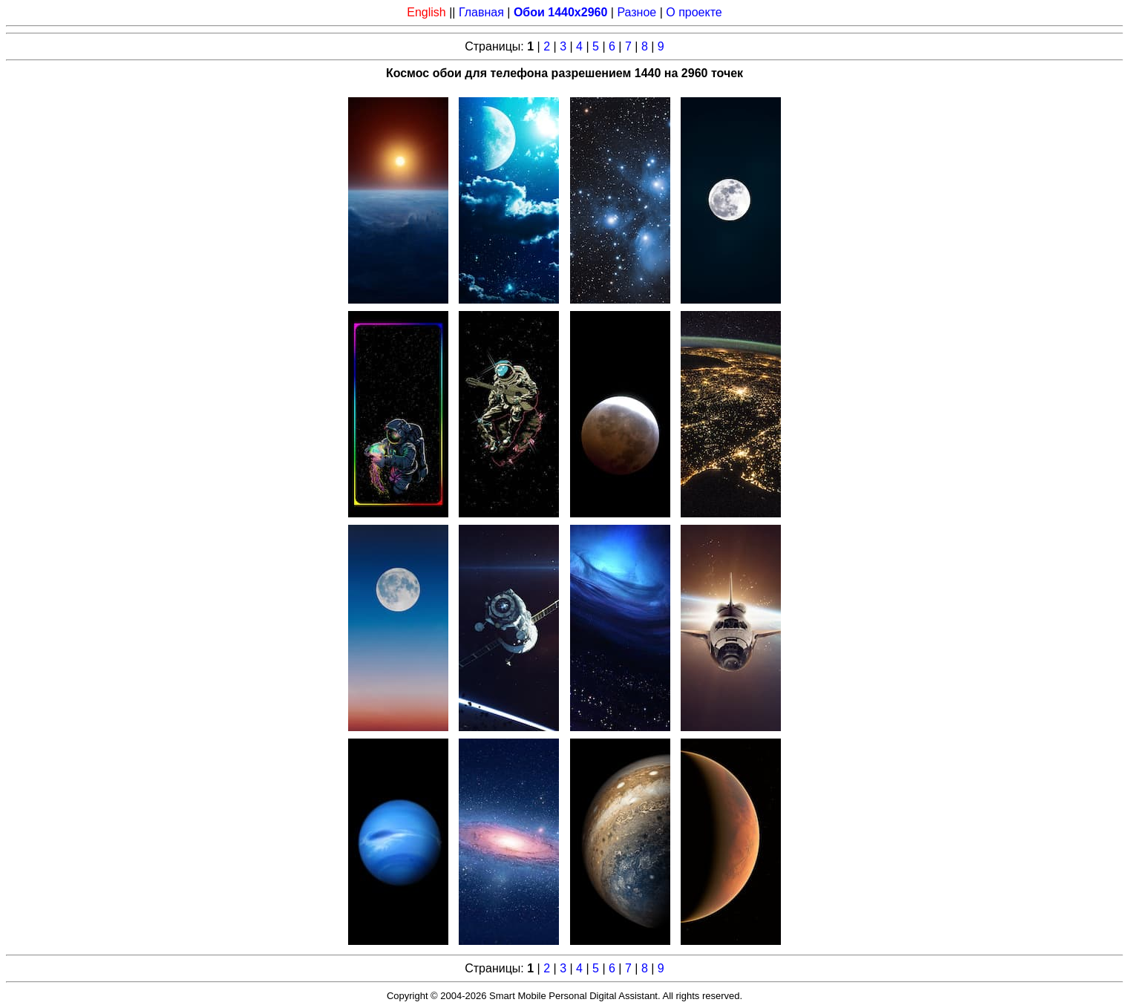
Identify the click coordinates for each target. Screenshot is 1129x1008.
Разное (636, 12)
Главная (481, 12)
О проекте (693, 12)
